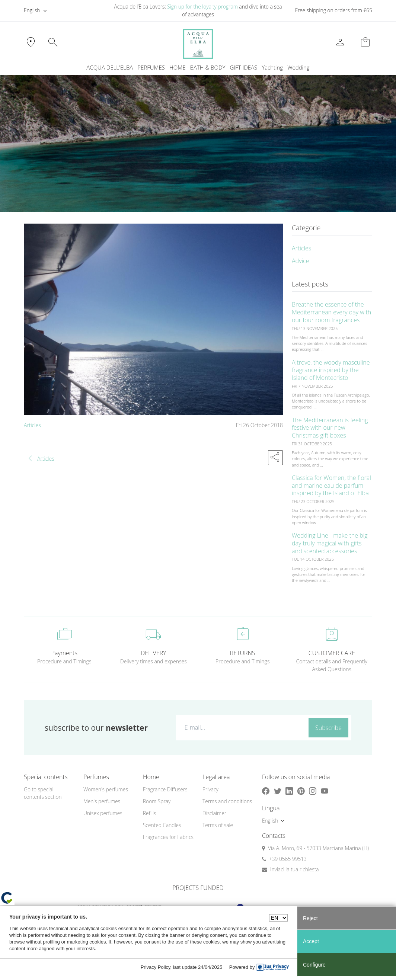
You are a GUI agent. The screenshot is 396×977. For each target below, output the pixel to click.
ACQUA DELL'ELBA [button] (109, 67)
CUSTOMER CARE (332, 653)
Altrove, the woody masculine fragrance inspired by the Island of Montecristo (331, 370)
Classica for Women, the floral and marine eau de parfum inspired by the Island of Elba (331, 485)
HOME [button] (177, 67)
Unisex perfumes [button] (102, 813)
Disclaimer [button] (214, 813)
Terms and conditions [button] (227, 801)
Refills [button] (149, 813)
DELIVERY (153, 653)
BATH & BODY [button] (208, 67)
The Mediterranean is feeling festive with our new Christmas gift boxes (330, 428)
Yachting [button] (272, 67)
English (32, 10)
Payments (64, 653)
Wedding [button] (298, 67)
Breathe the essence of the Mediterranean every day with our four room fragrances (331, 312)
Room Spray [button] (156, 801)
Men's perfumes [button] (101, 801)
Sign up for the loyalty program (202, 6)
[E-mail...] (241, 727)
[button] (275, 457)
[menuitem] (272, 67)
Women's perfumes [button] (105, 789)
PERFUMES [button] (151, 67)
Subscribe (328, 728)
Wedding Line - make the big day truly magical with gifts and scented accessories (330, 543)
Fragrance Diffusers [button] (165, 789)
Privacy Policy (155, 967)
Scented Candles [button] (162, 825)
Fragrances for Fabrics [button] (168, 836)
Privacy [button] (210, 789)
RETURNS (242, 653)
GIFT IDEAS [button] (243, 67)
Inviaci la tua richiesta (294, 869)
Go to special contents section (43, 793)
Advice (300, 261)
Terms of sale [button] (217, 825)
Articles (32, 425)
